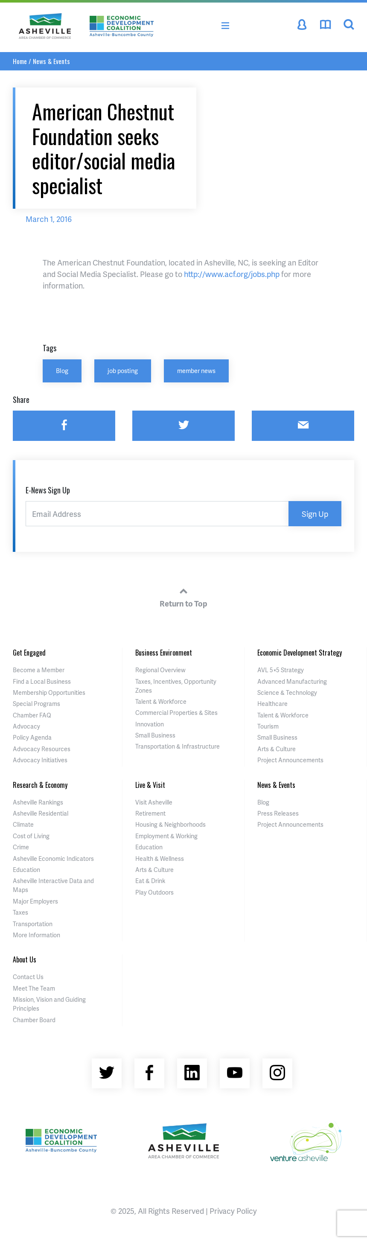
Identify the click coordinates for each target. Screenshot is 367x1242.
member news (196, 370)
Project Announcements (290, 760)
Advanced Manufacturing (292, 681)
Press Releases (278, 813)
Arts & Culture (276, 749)
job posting (123, 370)
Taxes (20, 912)
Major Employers (35, 901)
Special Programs (36, 704)
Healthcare (272, 704)
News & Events (51, 61)
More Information (36, 935)
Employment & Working (166, 836)
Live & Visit (150, 785)
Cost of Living (31, 836)
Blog (62, 370)
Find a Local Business (42, 681)
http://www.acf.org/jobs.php (232, 273)
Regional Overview (160, 670)
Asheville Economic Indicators (53, 858)
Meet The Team (34, 988)
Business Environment (163, 652)
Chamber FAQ (32, 715)
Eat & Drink (150, 881)
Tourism (268, 726)
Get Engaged (29, 652)
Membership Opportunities (49, 692)
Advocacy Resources (41, 749)
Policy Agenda (32, 737)
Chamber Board (34, 1020)
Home (20, 61)
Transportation (32, 924)
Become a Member (38, 670)
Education (26, 870)
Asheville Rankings (38, 802)
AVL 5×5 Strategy (280, 670)
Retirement (150, 813)
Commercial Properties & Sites (176, 712)
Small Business (155, 735)
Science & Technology (287, 692)
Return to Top (183, 596)
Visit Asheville (153, 802)
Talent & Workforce (160, 701)
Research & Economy (40, 785)
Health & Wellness (159, 858)
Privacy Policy (233, 1210)
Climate (23, 824)
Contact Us (28, 977)
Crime (21, 847)
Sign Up (315, 513)
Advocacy (26, 726)
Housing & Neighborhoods (170, 824)
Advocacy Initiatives (40, 760)
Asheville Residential (40, 813)
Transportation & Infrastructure (177, 746)
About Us (24, 959)
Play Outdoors (154, 892)
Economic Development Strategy (299, 652)
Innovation (149, 724)
